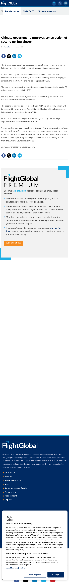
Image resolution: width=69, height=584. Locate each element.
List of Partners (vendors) (15, 568)
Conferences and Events (16, 488)
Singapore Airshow (47, 11)
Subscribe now (13, 243)
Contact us (10, 472)
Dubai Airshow (12, 11)
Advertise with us (13, 480)
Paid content (11, 496)
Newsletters (10, 492)
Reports (8, 500)
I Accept (55, 574)
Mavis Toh (7, 47)
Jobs (7, 484)
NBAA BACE (28, 11)
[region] (34, 545)
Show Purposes (35, 574)
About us (9, 476)
